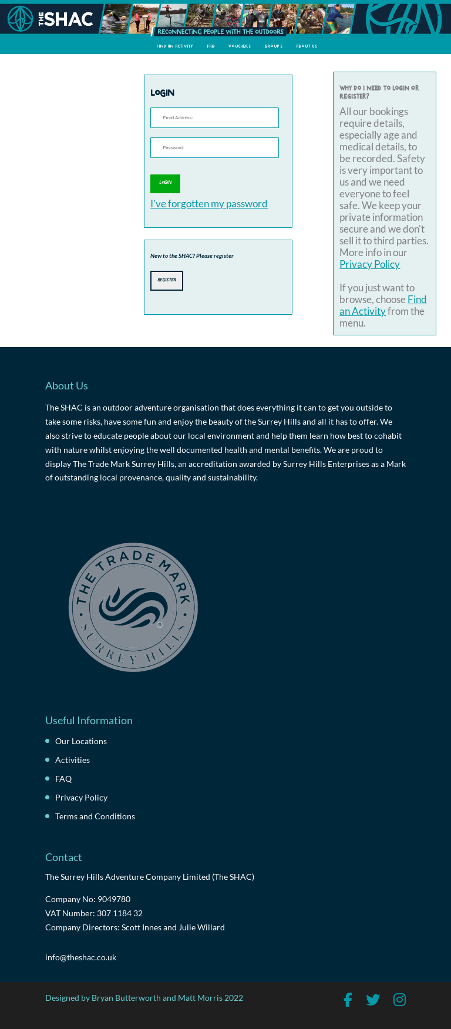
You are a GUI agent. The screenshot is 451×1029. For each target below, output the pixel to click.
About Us (307, 45)
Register (166, 279)
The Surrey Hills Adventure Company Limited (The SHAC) (149, 877)
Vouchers (239, 45)
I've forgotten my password (209, 204)
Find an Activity (175, 45)
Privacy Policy (369, 264)
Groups (274, 45)
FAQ (211, 45)
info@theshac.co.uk (80, 957)
